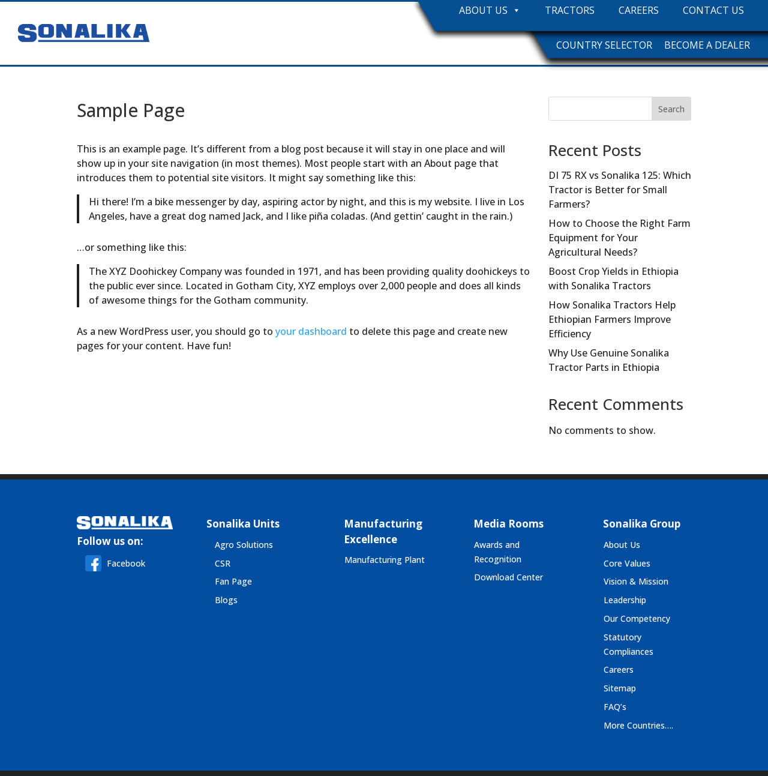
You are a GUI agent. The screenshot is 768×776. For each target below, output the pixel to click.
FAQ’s (615, 706)
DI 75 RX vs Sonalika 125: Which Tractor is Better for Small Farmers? (619, 190)
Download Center (508, 577)
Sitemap (620, 688)
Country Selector (604, 45)
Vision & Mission (636, 581)
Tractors (570, 10)
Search (671, 109)
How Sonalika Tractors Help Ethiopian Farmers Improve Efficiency (612, 319)
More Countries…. (638, 725)
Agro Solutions (244, 544)
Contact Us (713, 10)
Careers (639, 10)
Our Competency (637, 618)
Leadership (625, 600)
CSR (222, 563)
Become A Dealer (707, 45)
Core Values (627, 563)
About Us (490, 10)
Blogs (226, 600)
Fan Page (233, 581)
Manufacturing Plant (384, 559)
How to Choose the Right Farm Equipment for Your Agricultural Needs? (619, 238)
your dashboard (311, 331)
